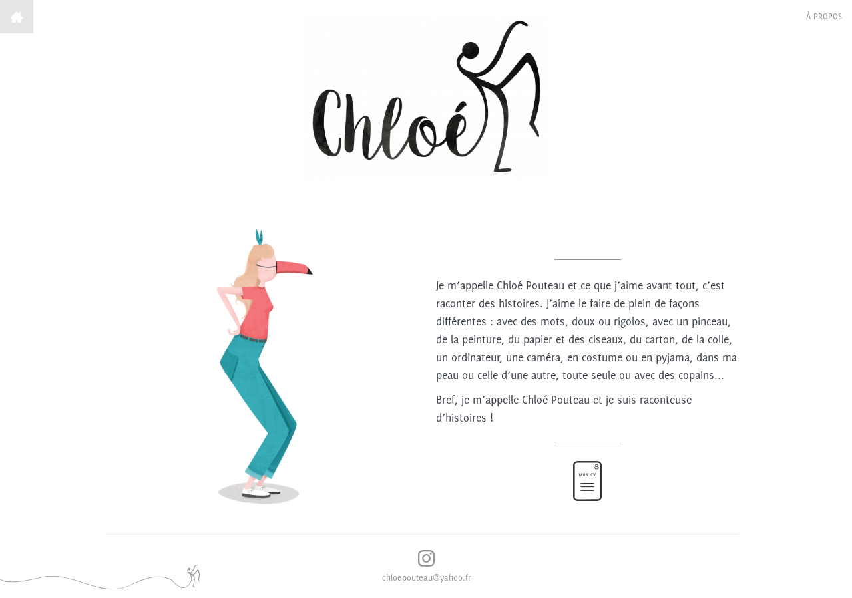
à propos (824, 16)
